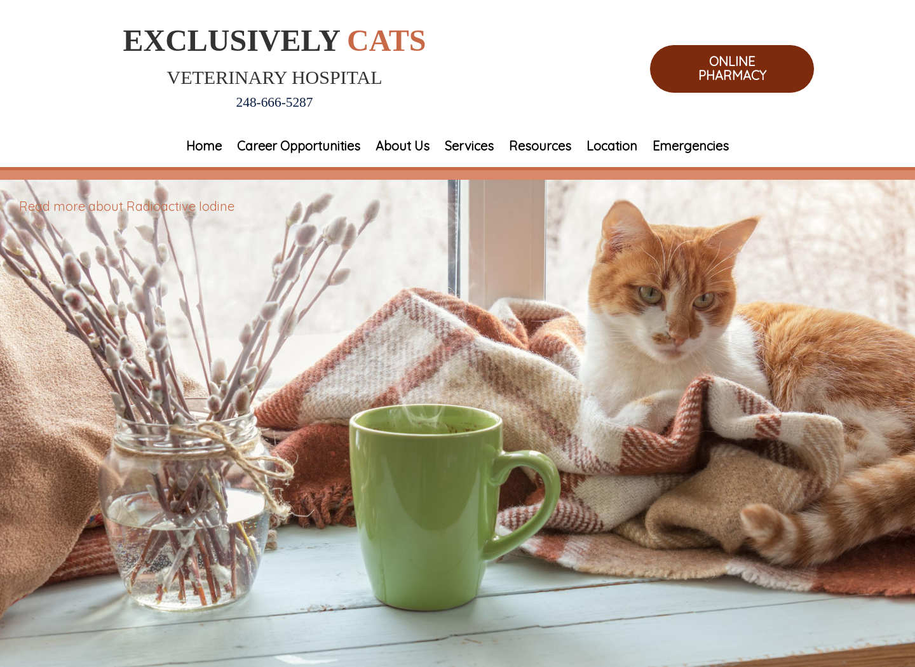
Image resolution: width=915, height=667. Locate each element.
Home (204, 146)
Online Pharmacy (732, 68)
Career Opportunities (298, 146)
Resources (540, 146)
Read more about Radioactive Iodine (126, 206)
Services (469, 146)
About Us (403, 146)
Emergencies (691, 146)
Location (611, 146)
